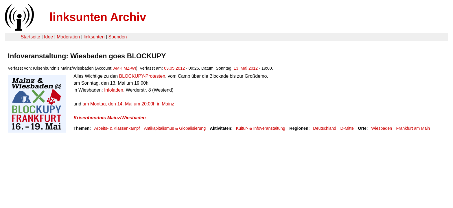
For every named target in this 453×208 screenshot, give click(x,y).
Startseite (30, 36)
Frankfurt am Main (413, 128)
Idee (48, 36)
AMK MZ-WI (124, 68)
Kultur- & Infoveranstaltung (260, 128)
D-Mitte (347, 128)
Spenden (117, 36)
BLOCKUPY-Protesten (142, 76)
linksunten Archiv (97, 17)
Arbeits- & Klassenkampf (117, 128)
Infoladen (113, 90)
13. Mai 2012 (246, 68)
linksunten (94, 36)
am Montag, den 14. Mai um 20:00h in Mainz (128, 103)
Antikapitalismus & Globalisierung (175, 128)
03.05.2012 (174, 68)
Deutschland (324, 128)
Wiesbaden (381, 128)
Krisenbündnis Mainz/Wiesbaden (109, 117)
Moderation (68, 36)
